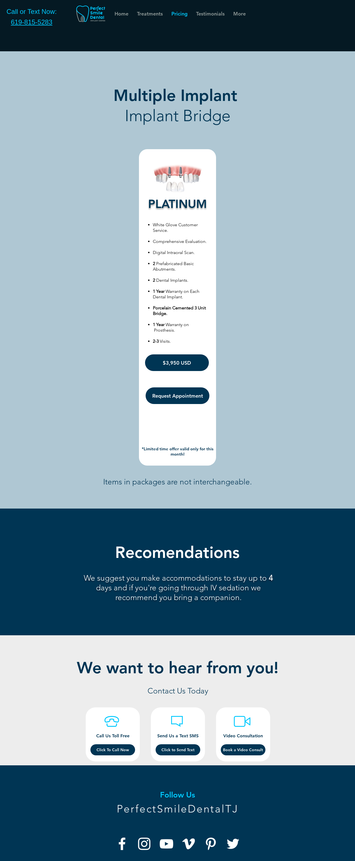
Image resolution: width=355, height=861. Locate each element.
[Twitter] (233, 843)
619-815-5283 (31, 22)
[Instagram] (144, 843)
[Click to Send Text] (178, 749)
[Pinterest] (210, 843)
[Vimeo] (188, 843)
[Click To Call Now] (112, 749)
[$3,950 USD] (177, 362)
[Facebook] (122, 843)
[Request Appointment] (177, 395)
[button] (210, 14)
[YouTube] (166, 843)
